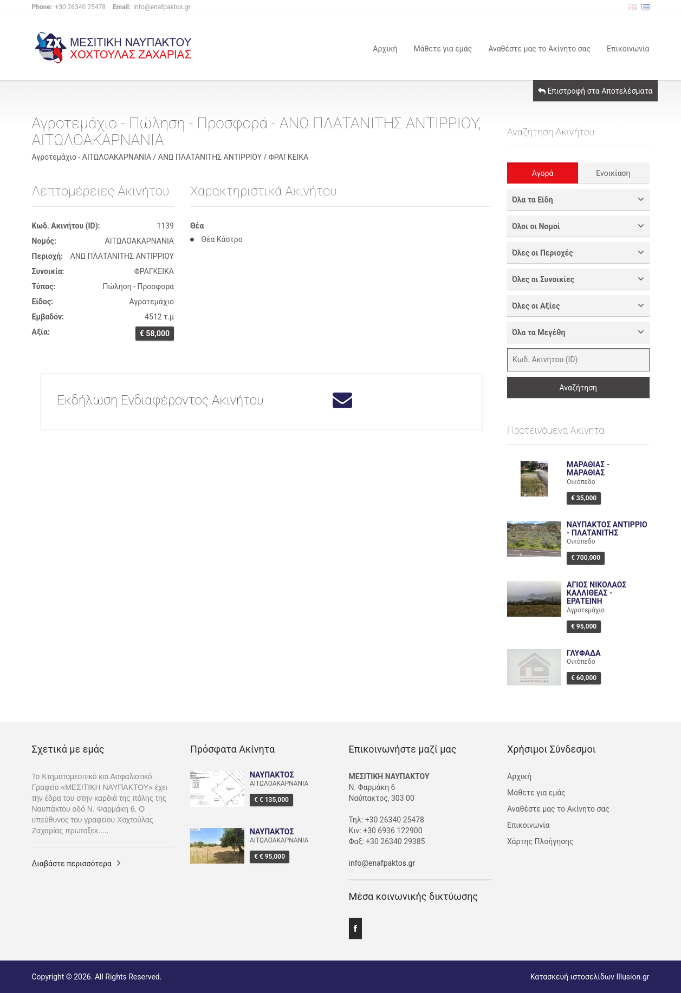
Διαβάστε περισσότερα (72, 863)
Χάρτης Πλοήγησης (540, 841)
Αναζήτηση (578, 387)
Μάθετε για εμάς (442, 47)
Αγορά (543, 173)
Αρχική (385, 47)
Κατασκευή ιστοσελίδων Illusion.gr (590, 976)
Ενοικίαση (613, 173)
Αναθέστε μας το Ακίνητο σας (539, 47)
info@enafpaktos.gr (382, 863)
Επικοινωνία (628, 47)
